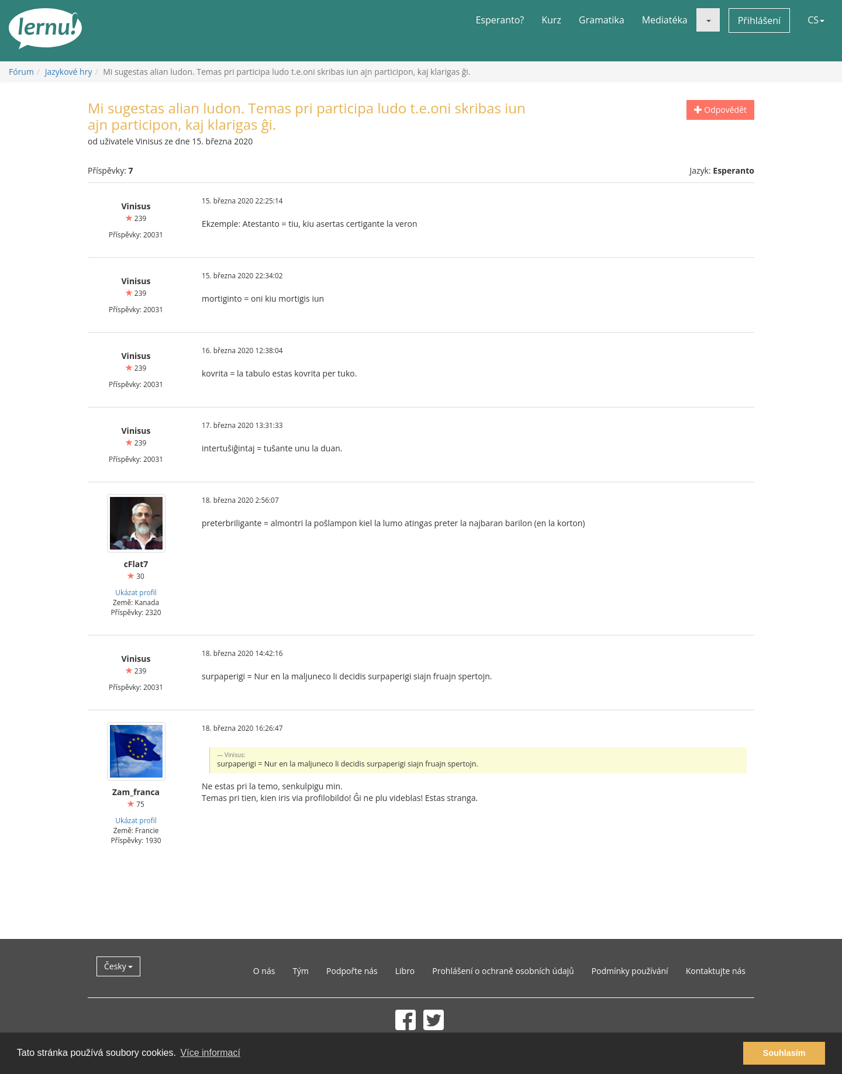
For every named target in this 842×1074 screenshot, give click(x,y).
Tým (300, 970)
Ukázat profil (135, 592)
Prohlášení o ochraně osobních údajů (503, 970)
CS (816, 19)
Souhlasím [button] (784, 1053)
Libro (405, 970)
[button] (708, 20)
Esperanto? (499, 19)
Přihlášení (759, 20)
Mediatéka (665, 19)
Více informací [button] (210, 1053)
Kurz (551, 19)
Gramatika (601, 19)
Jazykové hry (68, 71)
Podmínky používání (630, 970)
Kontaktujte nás (716, 970)
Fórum (21, 71)
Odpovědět (720, 109)
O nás (264, 970)
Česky (118, 966)
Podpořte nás (352, 970)
